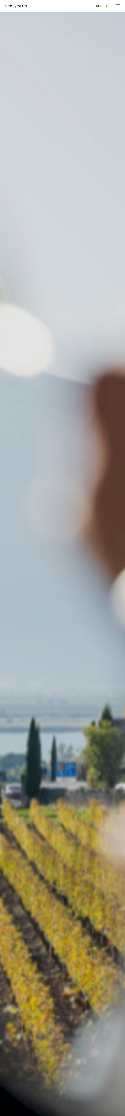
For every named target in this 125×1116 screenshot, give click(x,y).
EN (107, 6)
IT (103, 6)
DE (98, 6)
